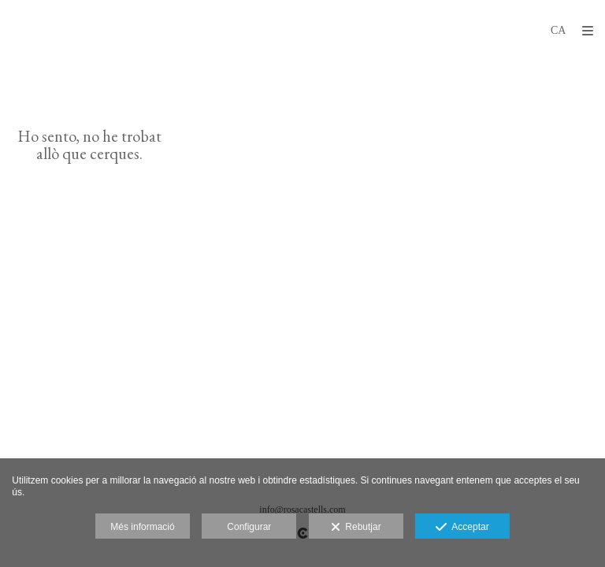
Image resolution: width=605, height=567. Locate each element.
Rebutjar (356, 527)
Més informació (142, 526)
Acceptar (462, 527)
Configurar (249, 526)
